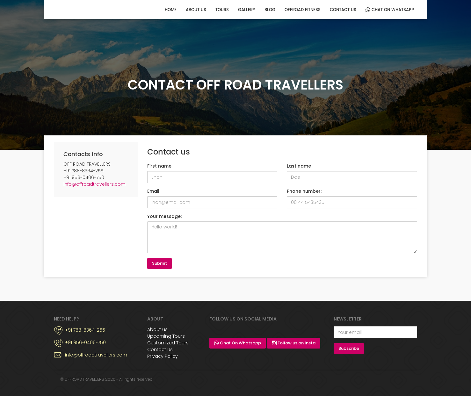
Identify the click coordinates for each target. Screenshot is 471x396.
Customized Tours (168, 343)
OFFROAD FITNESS (303, 10)
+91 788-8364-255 (85, 330)
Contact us (343, 10)
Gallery (246, 10)
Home (171, 10)
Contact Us (160, 349)
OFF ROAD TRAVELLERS (77, 9)
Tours (222, 10)
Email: (153, 191)
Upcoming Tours (166, 336)
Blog (269, 10)
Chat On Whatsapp (390, 10)
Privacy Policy (162, 356)
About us (196, 10)
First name (159, 166)
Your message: (164, 216)
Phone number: (304, 191)
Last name (299, 166)
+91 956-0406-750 (85, 342)
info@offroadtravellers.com (94, 184)
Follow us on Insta (293, 343)
